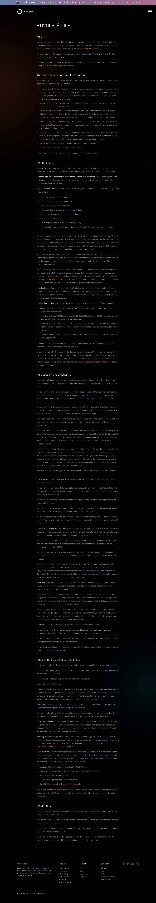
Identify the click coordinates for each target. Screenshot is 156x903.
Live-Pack (63, 871)
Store (61, 885)
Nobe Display (63, 874)
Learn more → (132, 2)
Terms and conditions (108, 877)
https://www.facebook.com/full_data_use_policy (55, 746)
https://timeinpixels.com (86, 49)
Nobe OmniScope (65, 868)
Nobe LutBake (64, 877)
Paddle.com (43, 323)
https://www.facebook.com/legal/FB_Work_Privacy (67, 767)
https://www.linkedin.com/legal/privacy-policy (64, 784)
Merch (103, 871)
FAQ (81, 868)
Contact (103, 874)
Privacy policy (105, 880)
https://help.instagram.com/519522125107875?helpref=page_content (75, 771)
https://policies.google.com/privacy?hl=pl (61, 780)
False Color (63, 879)
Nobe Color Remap (65, 882)
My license (83, 877)
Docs (81, 871)
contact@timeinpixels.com (63, 66)
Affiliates (104, 868)
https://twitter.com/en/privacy (57, 775)
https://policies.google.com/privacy (65, 731)
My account (84, 874)
